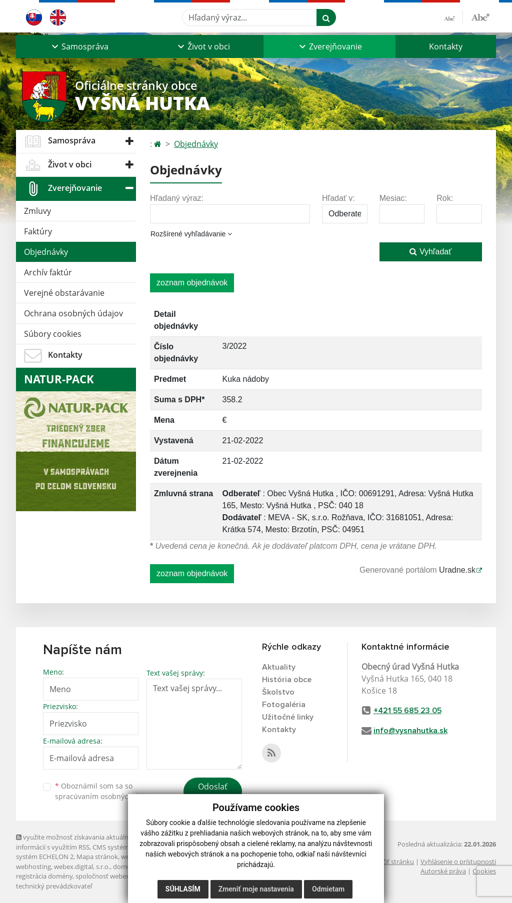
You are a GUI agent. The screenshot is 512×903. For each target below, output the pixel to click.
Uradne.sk (457, 570)
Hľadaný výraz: (177, 198)
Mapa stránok (97, 856)
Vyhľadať (431, 251)
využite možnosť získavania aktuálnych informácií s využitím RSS (77, 842)
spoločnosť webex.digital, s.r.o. (121, 876)
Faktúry (38, 231)
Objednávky (46, 251)
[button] (79, 46)
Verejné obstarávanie (64, 292)
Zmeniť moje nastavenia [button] (256, 889)
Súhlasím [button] (183, 889)
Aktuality (279, 667)
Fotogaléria (284, 705)
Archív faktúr (48, 272)
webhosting (33, 866)
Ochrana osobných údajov (73, 313)
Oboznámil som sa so (106, 791)
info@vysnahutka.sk (411, 731)
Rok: (444, 198)
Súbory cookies (53, 333)
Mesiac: (393, 198)
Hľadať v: (338, 198)
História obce (287, 680)
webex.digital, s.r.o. (82, 866)
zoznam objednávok (192, 282)
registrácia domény (44, 876)
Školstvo (278, 692)
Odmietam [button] (328, 889)
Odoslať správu (213, 792)
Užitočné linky (288, 717)
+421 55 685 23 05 (408, 711)
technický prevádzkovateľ (54, 886)
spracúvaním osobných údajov (106, 796)
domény (125, 866)
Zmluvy (37, 210)
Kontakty (445, 46)
